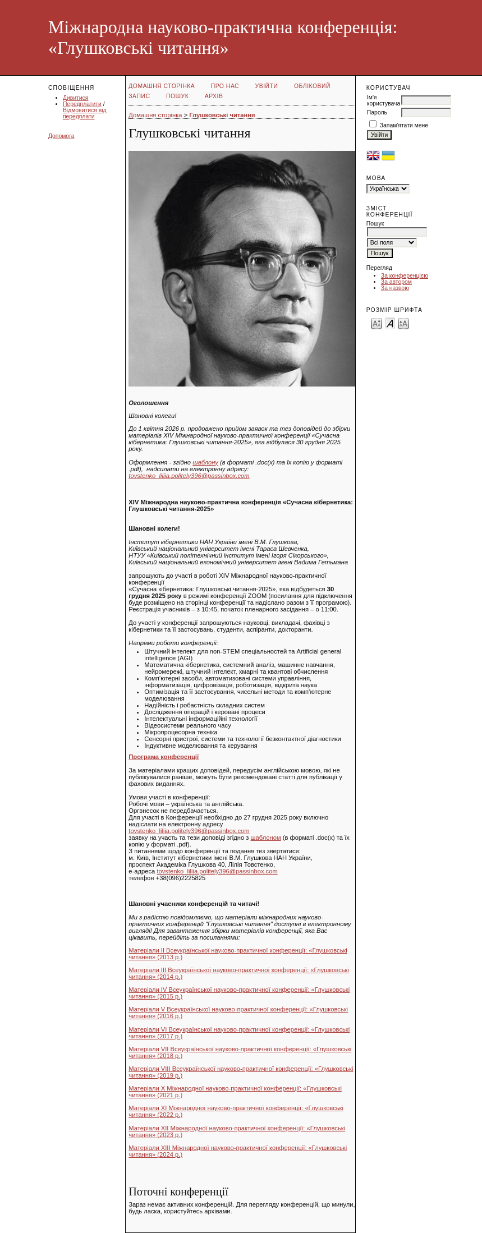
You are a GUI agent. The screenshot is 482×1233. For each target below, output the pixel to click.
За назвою (395, 288)
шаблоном (266, 837)
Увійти (266, 86)
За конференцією (404, 276)
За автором (396, 282)
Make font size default (390, 322)
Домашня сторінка (161, 86)
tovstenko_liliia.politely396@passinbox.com (188, 475)
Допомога (61, 136)
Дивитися (76, 98)
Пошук (177, 96)
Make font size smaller (376, 322)
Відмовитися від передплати (85, 113)
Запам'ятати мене (404, 125)
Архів (214, 96)
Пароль (377, 112)
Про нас (225, 86)
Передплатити (82, 104)
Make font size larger (403, 322)
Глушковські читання (222, 115)
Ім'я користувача (383, 100)
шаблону (205, 462)
